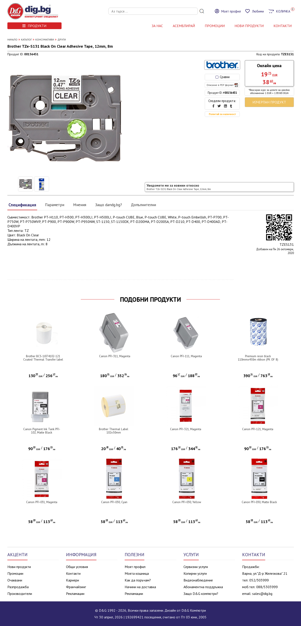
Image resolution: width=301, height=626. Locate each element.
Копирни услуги (195, 573)
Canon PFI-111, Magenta (186, 356)
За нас (157, 26)
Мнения (79, 204)
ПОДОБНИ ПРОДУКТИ (150, 299)
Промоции (215, 26)
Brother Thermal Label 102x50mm (113, 430)
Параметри (54, 204)
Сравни (223, 77)
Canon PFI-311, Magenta (114, 356)
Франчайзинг (76, 587)
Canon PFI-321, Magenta (185, 429)
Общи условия (77, 566)
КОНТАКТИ (282, 26)
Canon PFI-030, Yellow (186, 502)
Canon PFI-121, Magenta (257, 429)
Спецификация (22, 204)
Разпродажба (18, 587)
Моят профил (135, 566)
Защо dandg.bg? (108, 204)
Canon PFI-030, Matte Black (259, 502)
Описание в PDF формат (222, 85)
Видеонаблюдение (198, 580)
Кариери (72, 580)
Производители (19, 593)
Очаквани (14, 580)
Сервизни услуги (196, 566)
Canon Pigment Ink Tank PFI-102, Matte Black (41, 430)
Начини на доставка (140, 587)
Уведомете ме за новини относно (179, 187)
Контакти (73, 573)
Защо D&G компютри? (201, 593)
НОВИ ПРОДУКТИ (249, 26)
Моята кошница (137, 573)
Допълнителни (143, 204)
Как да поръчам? (138, 580)
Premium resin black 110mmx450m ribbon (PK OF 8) (258, 357)
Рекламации (75, 593)
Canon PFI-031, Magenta (41, 502)
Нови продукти (19, 566)
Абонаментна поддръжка (203, 587)
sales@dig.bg (262, 593)
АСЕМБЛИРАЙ (184, 26)
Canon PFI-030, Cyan (114, 502)
